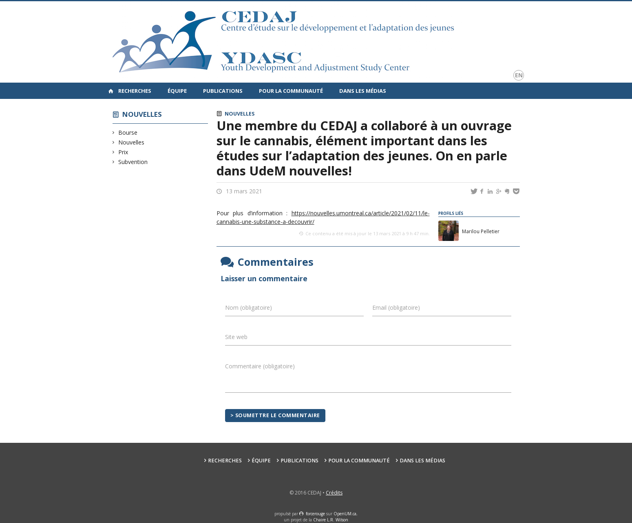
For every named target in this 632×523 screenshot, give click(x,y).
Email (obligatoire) (396, 307)
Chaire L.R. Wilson (330, 520)
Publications (223, 90)
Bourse (128, 132)
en (519, 75)
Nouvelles (142, 114)
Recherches (134, 90)
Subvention (133, 162)
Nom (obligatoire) (248, 307)
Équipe (177, 90)
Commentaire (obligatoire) (260, 366)
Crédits (334, 492)
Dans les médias (362, 90)
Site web (236, 337)
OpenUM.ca (345, 513)
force (315, 513)
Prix (123, 152)
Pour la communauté (291, 90)
